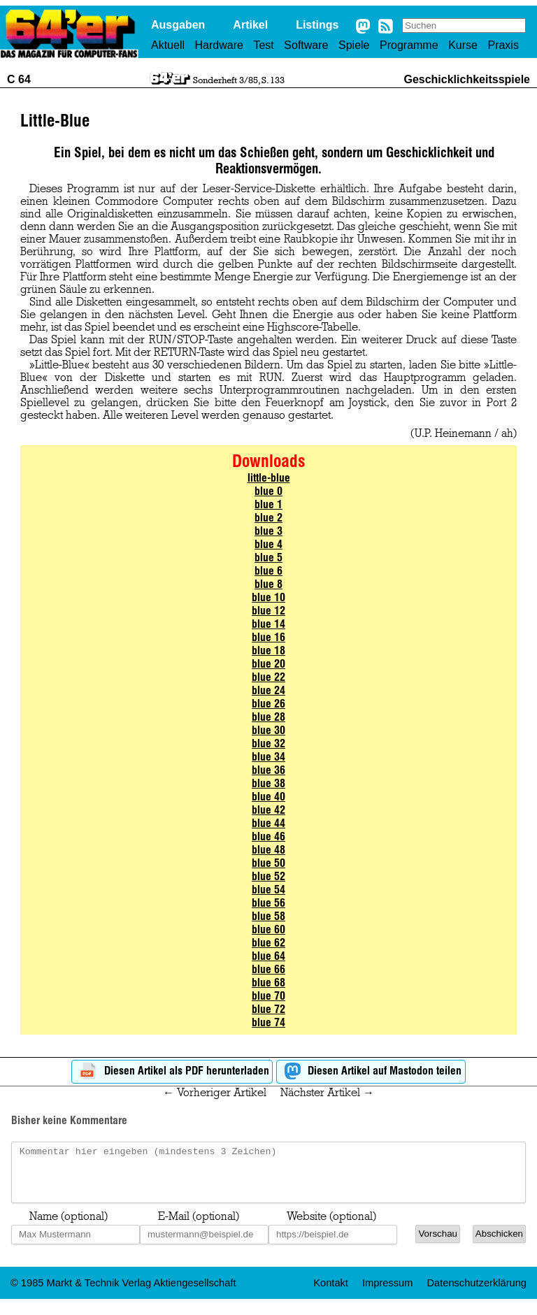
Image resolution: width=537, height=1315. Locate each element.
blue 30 (268, 730)
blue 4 (268, 544)
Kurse (463, 45)
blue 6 (268, 570)
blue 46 (268, 836)
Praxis (502, 45)
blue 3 (268, 531)
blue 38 (268, 783)
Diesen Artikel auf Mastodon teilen (370, 1071)
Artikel (250, 25)
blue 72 (268, 1009)
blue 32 (268, 743)
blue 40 (268, 796)
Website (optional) (331, 1227)
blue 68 (268, 982)
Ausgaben (178, 25)
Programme (409, 45)
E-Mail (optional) (198, 1227)
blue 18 (268, 650)
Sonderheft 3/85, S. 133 (239, 79)
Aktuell (168, 45)
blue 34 (268, 756)
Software (306, 45)
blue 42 (268, 810)
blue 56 (268, 903)
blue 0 (268, 491)
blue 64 (268, 956)
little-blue (269, 477)
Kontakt (330, 1293)
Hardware (219, 45)
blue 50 (268, 863)
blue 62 (268, 942)
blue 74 (268, 1022)
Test (263, 45)
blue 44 (268, 823)
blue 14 (268, 624)
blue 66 (268, 969)
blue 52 (268, 876)
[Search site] (464, 25)
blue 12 (268, 610)
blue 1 (268, 504)
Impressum (387, 1293)
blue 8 (268, 584)
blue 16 (268, 637)
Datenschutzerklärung (477, 1293)
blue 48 (268, 849)
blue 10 (268, 597)
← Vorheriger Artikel (214, 1092)
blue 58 (268, 916)
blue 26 (268, 703)
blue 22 (268, 677)
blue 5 (268, 557)
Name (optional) (68, 1227)
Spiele (353, 45)
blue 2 (268, 517)
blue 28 (268, 717)
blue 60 (268, 929)
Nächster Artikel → (327, 1092)
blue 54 (268, 889)
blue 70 (268, 996)
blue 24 (268, 690)
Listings (317, 25)
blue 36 (268, 770)
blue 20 (268, 663)
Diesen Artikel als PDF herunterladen (172, 1071)
